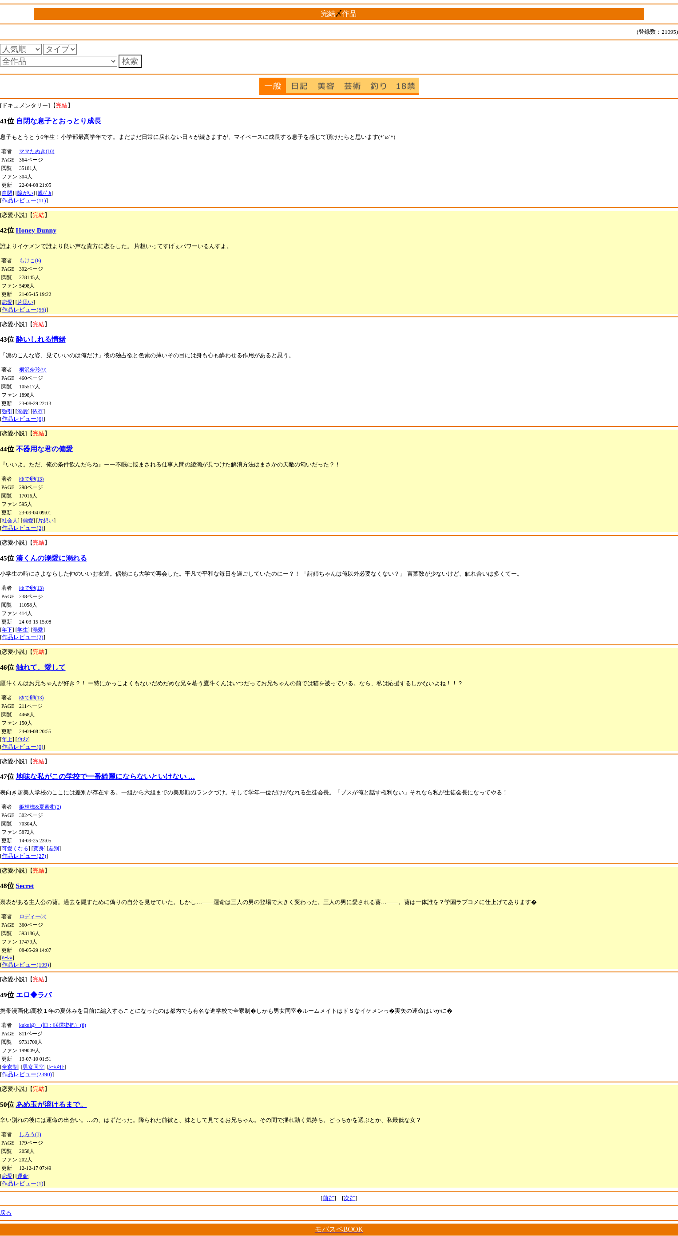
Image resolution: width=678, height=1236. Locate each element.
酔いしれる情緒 (41, 339)
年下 (7, 630)
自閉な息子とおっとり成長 (58, 121)
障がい (25, 193)
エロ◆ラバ (34, 995)
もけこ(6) (30, 261)
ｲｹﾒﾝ (22, 739)
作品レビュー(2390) (27, 1074)
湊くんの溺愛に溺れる (51, 558)
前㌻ (328, 1198)
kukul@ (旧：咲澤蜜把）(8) (52, 1025)
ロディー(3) (33, 917)
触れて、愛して (41, 667)
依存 (37, 412)
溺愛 (22, 412)
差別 (53, 849)
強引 (7, 412)
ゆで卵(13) (31, 479)
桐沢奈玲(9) (33, 370)
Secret (25, 885)
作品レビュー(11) (24, 200)
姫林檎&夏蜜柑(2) (40, 807)
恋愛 (7, 302)
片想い (46, 521)
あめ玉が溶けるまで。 (51, 1104)
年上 (7, 739)
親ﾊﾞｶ (44, 193)
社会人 (10, 521)
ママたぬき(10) (36, 151)
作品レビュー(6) (22, 418)
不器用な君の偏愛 (44, 449)
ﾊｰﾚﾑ (7, 958)
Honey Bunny (36, 230)
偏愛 (28, 521)
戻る (6, 1212)
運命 (22, 1176)
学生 (22, 630)
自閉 (7, 193)
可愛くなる (15, 849)
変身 (38, 849)
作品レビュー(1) (22, 1183)
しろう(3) (30, 1134)
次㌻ (349, 1198)
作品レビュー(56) (24, 309)
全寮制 (10, 1067)
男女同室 (33, 1067)
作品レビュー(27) (24, 856)
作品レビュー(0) (22, 746)
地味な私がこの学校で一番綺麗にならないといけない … (105, 776)
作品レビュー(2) (22, 528)
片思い (25, 302)
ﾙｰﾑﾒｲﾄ (56, 1067)
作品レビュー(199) (25, 964)
